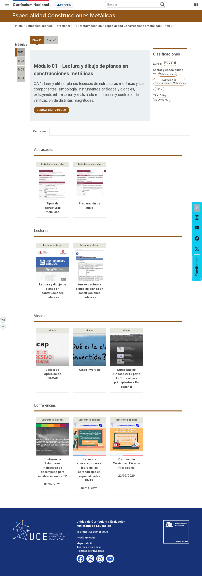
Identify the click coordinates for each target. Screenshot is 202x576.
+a (3, 319)
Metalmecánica (91, 26)
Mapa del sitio (85, 543)
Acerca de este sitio (89, 547)
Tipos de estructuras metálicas (52, 208)
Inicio (19, 26)
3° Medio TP (170, 63)
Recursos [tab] (39, 131)
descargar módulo (51, 110)
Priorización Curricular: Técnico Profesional (126, 464)
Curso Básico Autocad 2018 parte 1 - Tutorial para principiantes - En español (126, 378)
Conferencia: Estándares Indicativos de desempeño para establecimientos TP (52, 468)
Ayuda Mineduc (86, 537)
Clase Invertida (89, 370)
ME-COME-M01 (162, 99)
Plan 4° (51, 40)
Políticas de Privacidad (90, 551)
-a (4, 326)
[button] (197, 208)
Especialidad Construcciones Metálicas (63, 15)
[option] (197, 217)
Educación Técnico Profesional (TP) (51, 26)
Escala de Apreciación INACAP (52, 374)
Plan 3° (169, 26)
